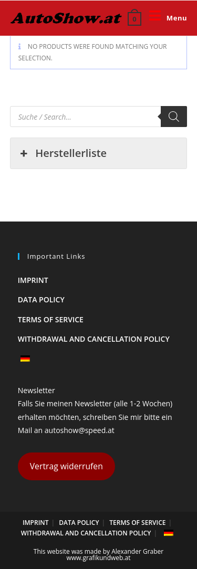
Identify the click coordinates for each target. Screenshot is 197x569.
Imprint (33, 280)
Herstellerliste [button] (62, 153)
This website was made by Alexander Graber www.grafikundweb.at (98, 554)
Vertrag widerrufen (66, 466)
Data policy (41, 299)
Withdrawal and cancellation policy (94, 339)
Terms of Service (51, 319)
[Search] (174, 116)
